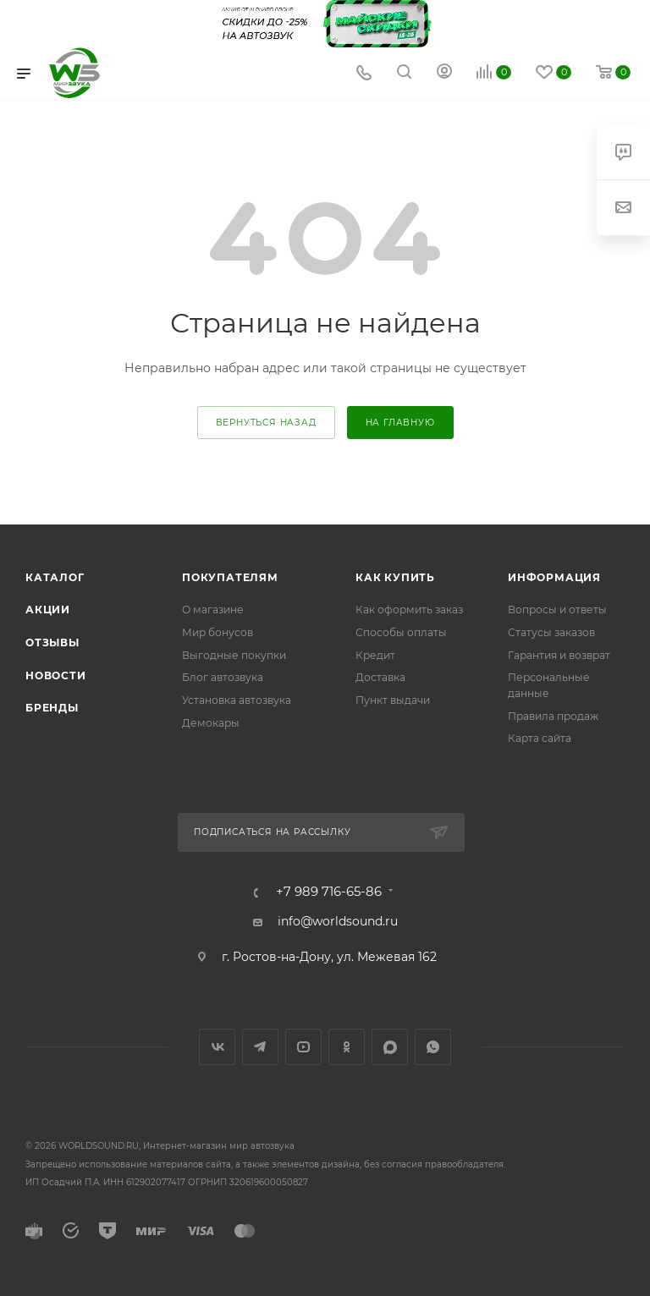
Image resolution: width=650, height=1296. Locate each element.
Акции (47, 609)
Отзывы (52, 642)
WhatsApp (433, 1047)
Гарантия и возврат (559, 655)
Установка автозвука (236, 700)
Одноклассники (346, 1047)
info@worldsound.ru (338, 921)
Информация (554, 577)
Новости (55, 675)
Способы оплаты (401, 632)
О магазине (213, 609)
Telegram (260, 1047)
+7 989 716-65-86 (329, 892)
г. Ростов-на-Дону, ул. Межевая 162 (329, 956)
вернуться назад (266, 422)
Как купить (395, 577)
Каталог (55, 577)
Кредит (375, 655)
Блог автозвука (222, 677)
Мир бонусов (217, 632)
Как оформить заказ (409, 609)
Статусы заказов (551, 632)
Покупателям (230, 577)
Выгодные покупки (234, 655)
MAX (390, 1047)
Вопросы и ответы (557, 609)
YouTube (303, 1047)
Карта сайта (539, 738)
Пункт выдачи (392, 700)
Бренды (52, 707)
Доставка (380, 677)
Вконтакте (217, 1047)
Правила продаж (553, 716)
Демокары (211, 723)
